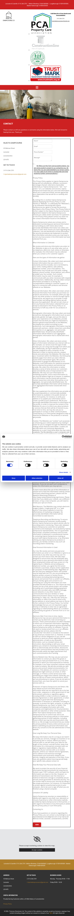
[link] (37, 839)
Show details (63, 472)
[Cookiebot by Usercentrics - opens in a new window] (63, 436)
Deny (13, 478)
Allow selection (37, 478)
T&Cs (51, 913)
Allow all (60, 478)
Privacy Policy (7, 904)
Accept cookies (37, 850)
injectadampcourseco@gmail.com (61, 21)
